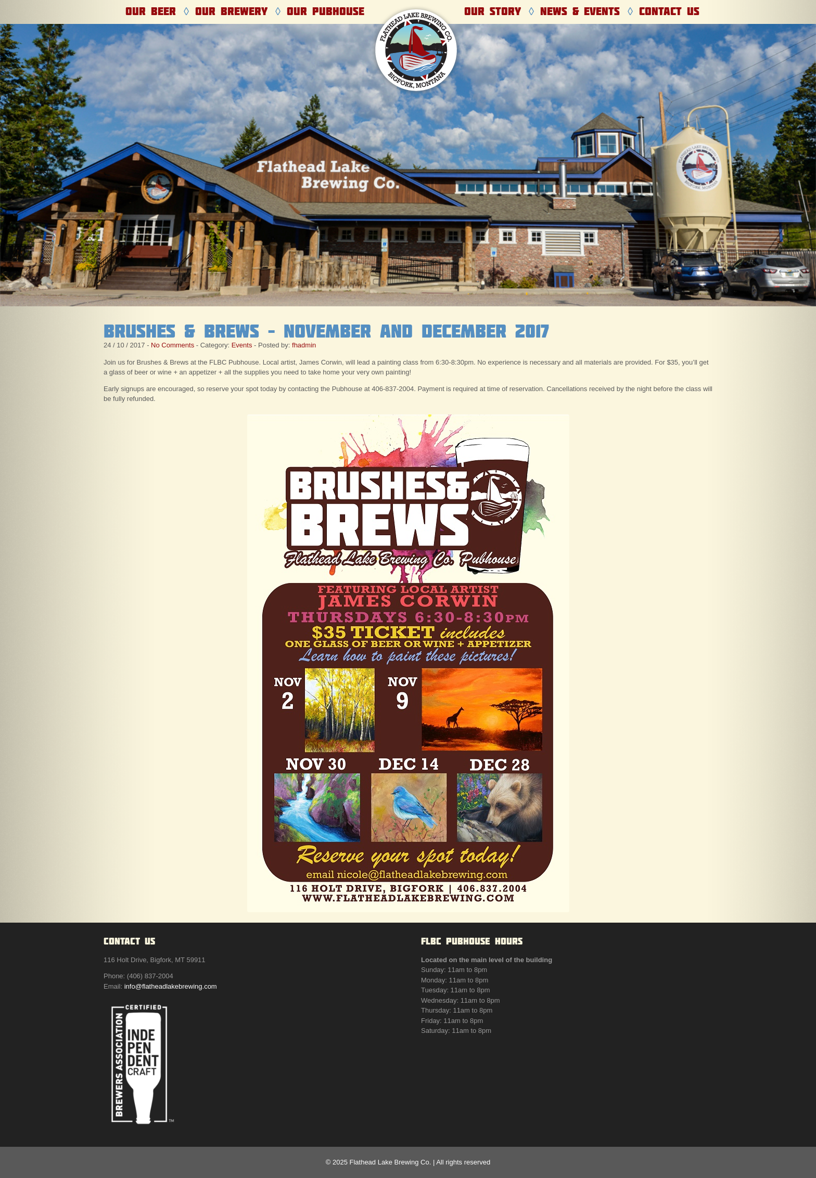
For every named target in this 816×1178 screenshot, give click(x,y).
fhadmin (304, 345)
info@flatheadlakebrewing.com (170, 986)
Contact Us (669, 11)
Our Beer (150, 11)
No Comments (172, 345)
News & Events (580, 11)
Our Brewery (231, 11)
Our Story (492, 11)
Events (242, 345)
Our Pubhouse (325, 11)
